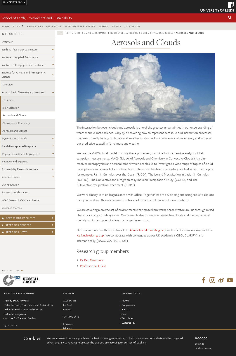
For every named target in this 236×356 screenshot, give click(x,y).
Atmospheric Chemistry (16, 123)
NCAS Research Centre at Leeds (20, 200)
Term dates (127, 318)
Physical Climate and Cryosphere (21, 154)
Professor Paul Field (93, 266)
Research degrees (16, 225)
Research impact (11, 177)
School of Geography (15, 314)
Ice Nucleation (10, 108)
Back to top (11, 270)
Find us (125, 309)
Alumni (103, 26)
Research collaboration (14, 192)
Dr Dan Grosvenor (92, 260)
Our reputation (10, 185)
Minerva (67, 328)
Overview (7, 42)
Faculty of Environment (17, 300)
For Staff (67, 305)
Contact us (132, 26)
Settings (199, 343)
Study (16, 26)
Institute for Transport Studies (20, 318)
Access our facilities (18, 218)
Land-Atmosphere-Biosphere (19, 146)
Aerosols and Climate (14, 131)
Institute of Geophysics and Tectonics (23, 65)
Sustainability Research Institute (19, 169)
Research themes (11, 208)
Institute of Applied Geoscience (19, 57)
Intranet (67, 309)
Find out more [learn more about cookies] (203, 348)
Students (67, 324)
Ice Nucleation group (90, 235)
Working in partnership (80, 26)
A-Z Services (69, 300)
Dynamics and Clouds (14, 138)
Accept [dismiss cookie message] (201, 338)
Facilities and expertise (15, 161)
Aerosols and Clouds (14, 115)
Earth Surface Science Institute (19, 49)
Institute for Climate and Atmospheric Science (23, 74)
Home (5, 26)
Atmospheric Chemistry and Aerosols (24, 92)
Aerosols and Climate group (148, 230)
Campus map (128, 305)
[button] (230, 18)
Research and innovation (44, 26)
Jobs (124, 314)
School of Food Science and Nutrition (24, 309)
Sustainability (128, 323)
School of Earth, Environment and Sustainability (37, 17)
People (116, 26)
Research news (14, 232)
